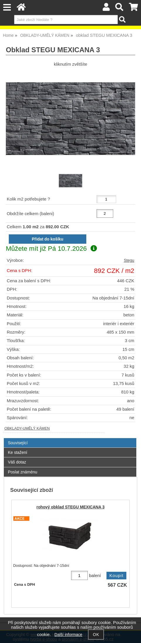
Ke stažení (17, 452)
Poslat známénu (22, 472)
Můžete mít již (51, 248)
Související (18, 442)
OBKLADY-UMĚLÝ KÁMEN (27, 428)
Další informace (68, 634)
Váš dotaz (17, 462)
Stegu (129, 260)
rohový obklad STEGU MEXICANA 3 (71, 507)
